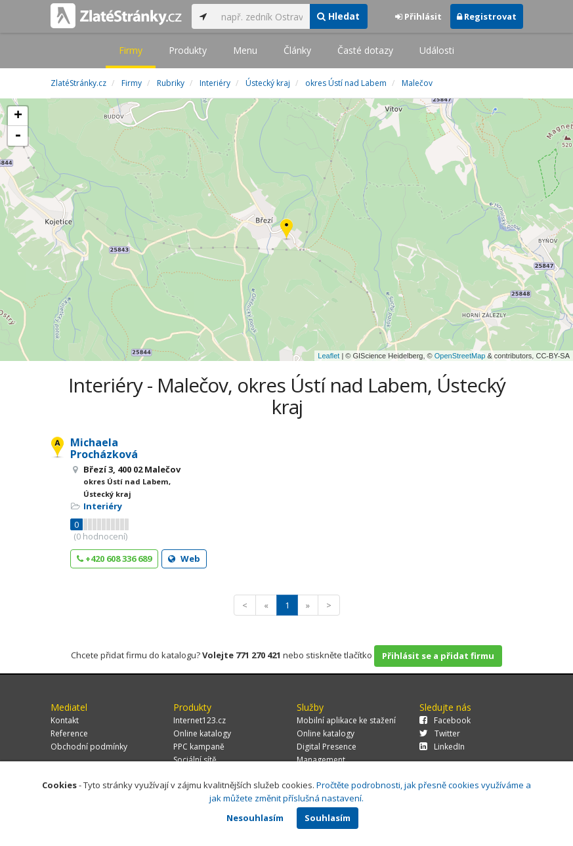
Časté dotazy (365, 50)
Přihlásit (418, 16)
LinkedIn (442, 746)
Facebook (445, 720)
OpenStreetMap (460, 356)
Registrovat (487, 16)
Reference (69, 733)
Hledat (338, 16)
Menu (245, 50)
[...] (262, 16)
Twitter (439, 733)
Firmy (130, 50)
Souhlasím (327, 818)
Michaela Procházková (104, 448)
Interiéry (102, 506)
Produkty (188, 50)
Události (436, 50)
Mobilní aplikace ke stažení (346, 720)
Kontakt (65, 720)
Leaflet (328, 356)
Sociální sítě (195, 759)
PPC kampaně (198, 746)
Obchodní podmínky (89, 746)
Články (297, 50)
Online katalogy (202, 733)
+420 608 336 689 (114, 558)
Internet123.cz (199, 720)
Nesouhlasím (255, 818)
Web (184, 558)
